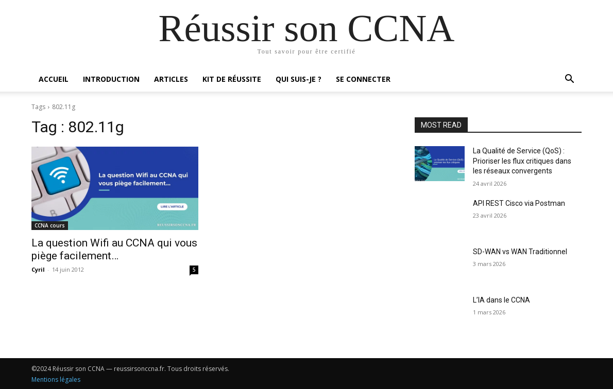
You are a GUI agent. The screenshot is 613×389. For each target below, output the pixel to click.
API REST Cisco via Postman (519, 203)
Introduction (111, 79)
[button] (569, 80)
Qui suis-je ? (298, 79)
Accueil (54, 79)
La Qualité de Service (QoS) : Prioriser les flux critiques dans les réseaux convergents (522, 161)
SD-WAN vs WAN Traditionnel (520, 251)
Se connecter (363, 79)
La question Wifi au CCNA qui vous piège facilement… (114, 249)
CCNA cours (50, 225)
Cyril (38, 269)
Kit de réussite (231, 79)
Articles (171, 79)
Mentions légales (55, 379)
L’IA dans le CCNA (501, 300)
